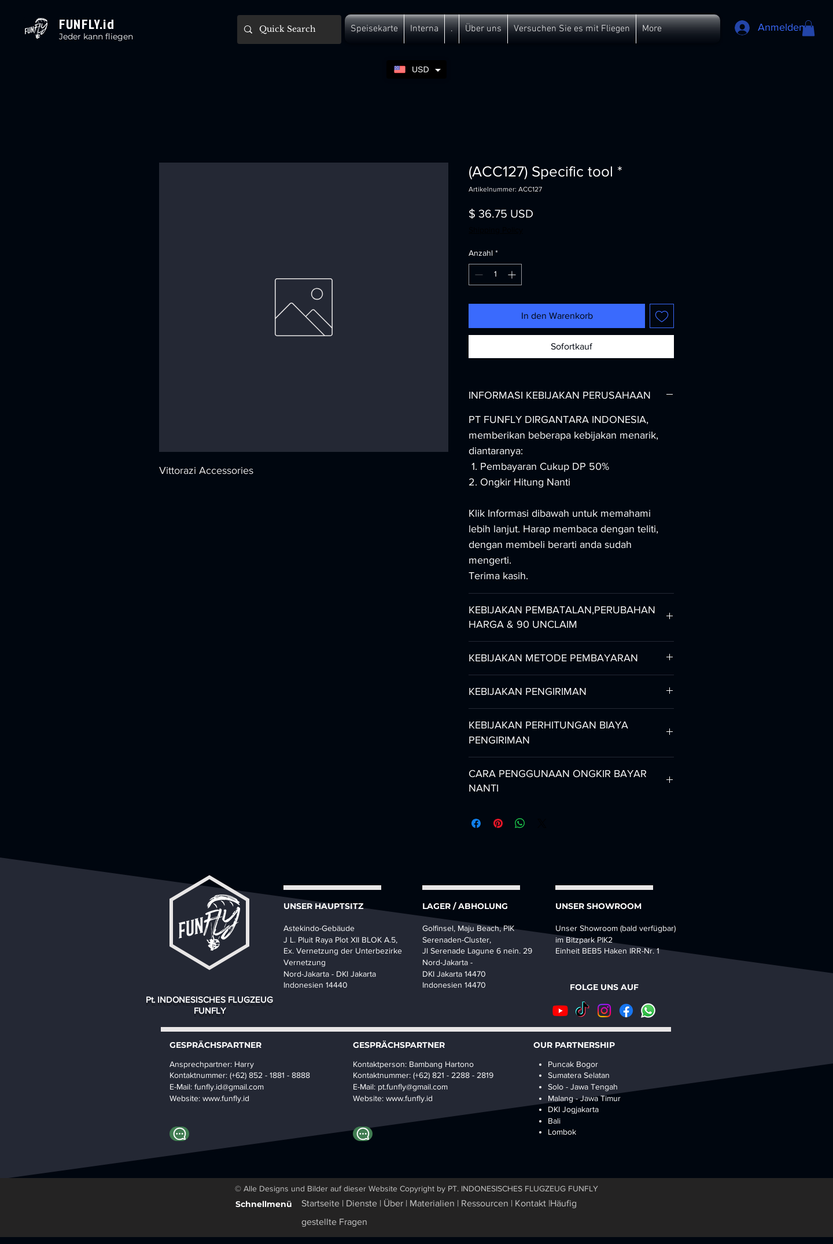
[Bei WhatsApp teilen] (520, 823)
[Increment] (513, 274)
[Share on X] (542, 823)
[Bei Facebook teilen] (476, 823)
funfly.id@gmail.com (229, 1086)
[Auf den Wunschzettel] (662, 316)
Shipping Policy (496, 229)
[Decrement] (477, 274)
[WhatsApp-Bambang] (363, 1134)
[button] (374, 28)
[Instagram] (604, 1011)
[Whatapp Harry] (179, 1134)
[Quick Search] (288, 29)
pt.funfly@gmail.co (409, 1086)
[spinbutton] (495, 274)
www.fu (215, 1098)
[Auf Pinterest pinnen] (498, 823)
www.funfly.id (409, 1098)
